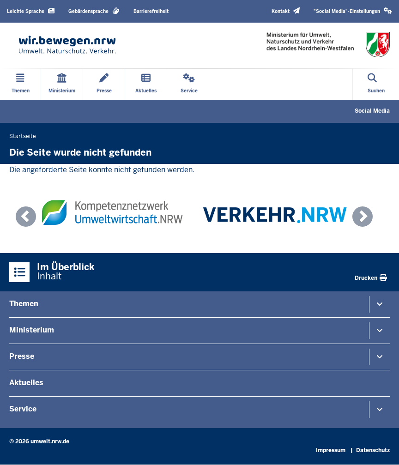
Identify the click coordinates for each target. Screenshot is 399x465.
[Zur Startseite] (67, 44)
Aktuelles (26, 382)
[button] (353, 11)
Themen (23, 303)
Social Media (372, 111)
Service (22, 409)
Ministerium (31, 330)
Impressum (330, 450)
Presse (21, 356)
